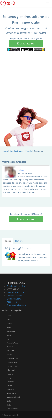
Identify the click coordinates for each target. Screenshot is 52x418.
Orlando (9, 324)
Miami (9, 316)
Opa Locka (10, 351)
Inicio (5, 151)
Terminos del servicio (16, 286)
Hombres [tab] (19, 241)
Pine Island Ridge (12, 358)
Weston (9, 355)
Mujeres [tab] (7, 241)
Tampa (9, 320)
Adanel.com (12, 301)
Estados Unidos (16, 151)
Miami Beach (11, 393)
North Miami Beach (13, 397)
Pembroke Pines (12, 343)
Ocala (9, 401)
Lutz (8, 339)
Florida (29, 151)
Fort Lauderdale (12, 409)
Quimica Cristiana (14, 295)
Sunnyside (10, 378)
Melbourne (10, 382)
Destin (9, 405)
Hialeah (9, 327)
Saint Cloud (11, 370)
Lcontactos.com (14, 298)
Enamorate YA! (26, 43)
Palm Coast (10, 389)
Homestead (11, 331)
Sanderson (10, 374)
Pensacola (10, 347)
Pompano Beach (12, 362)
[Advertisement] (26, 79)
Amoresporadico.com (16, 305)
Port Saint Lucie (12, 366)
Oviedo (9, 386)
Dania (9, 335)
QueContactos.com (15, 292)
